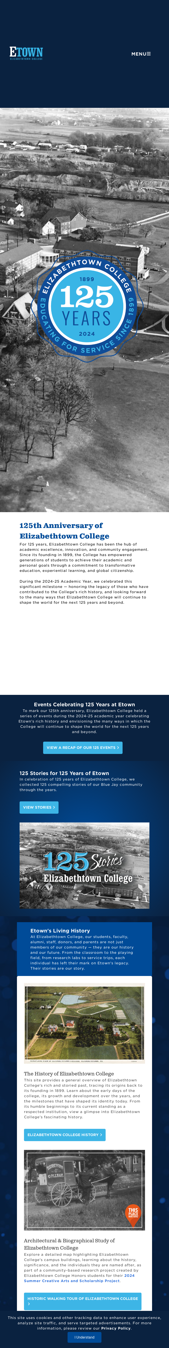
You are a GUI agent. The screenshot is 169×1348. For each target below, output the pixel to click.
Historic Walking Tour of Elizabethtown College (83, 1301)
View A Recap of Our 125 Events (83, 748)
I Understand (85, 1337)
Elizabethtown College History (65, 1135)
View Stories (39, 807)
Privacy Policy (116, 1328)
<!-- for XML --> (84, 652)
